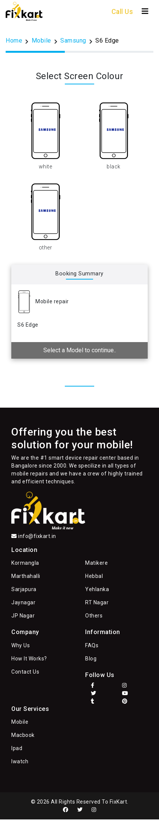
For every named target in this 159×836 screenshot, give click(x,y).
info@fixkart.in (37, 536)
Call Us (122, 11)
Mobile (41, 40)
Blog (90, 659)
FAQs (91, 645)
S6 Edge (107, 40)
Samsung (73, 40)
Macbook (23, 735)
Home (14, 40)
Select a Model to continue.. (79, 350)
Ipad (16, 748)
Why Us (20, 645)
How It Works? (29, 659)
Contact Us (25, 672)
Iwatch (19, 761)
